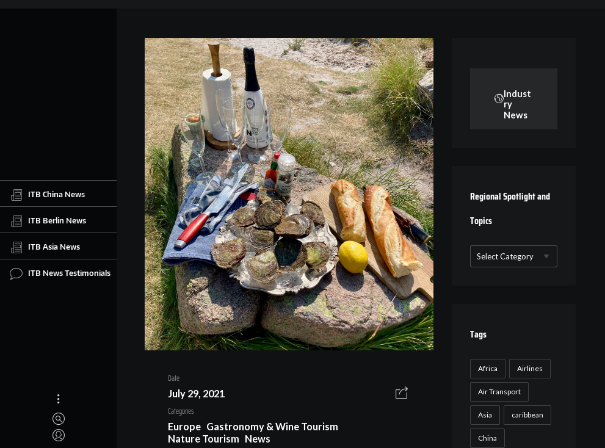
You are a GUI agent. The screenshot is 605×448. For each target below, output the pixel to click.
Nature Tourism (203, 438)
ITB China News (47, 194)
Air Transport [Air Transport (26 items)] (499, 391)
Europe (184, 426)
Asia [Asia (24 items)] (485, 414)
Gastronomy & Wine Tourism (272, 426)
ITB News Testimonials (60, 273)
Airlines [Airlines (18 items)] (530, 368)
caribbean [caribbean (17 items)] (527, 414)
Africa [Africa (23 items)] (488, 368)
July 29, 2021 (196, 393)
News (257, 438)
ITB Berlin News (48, 221)
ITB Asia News (45, 247)
